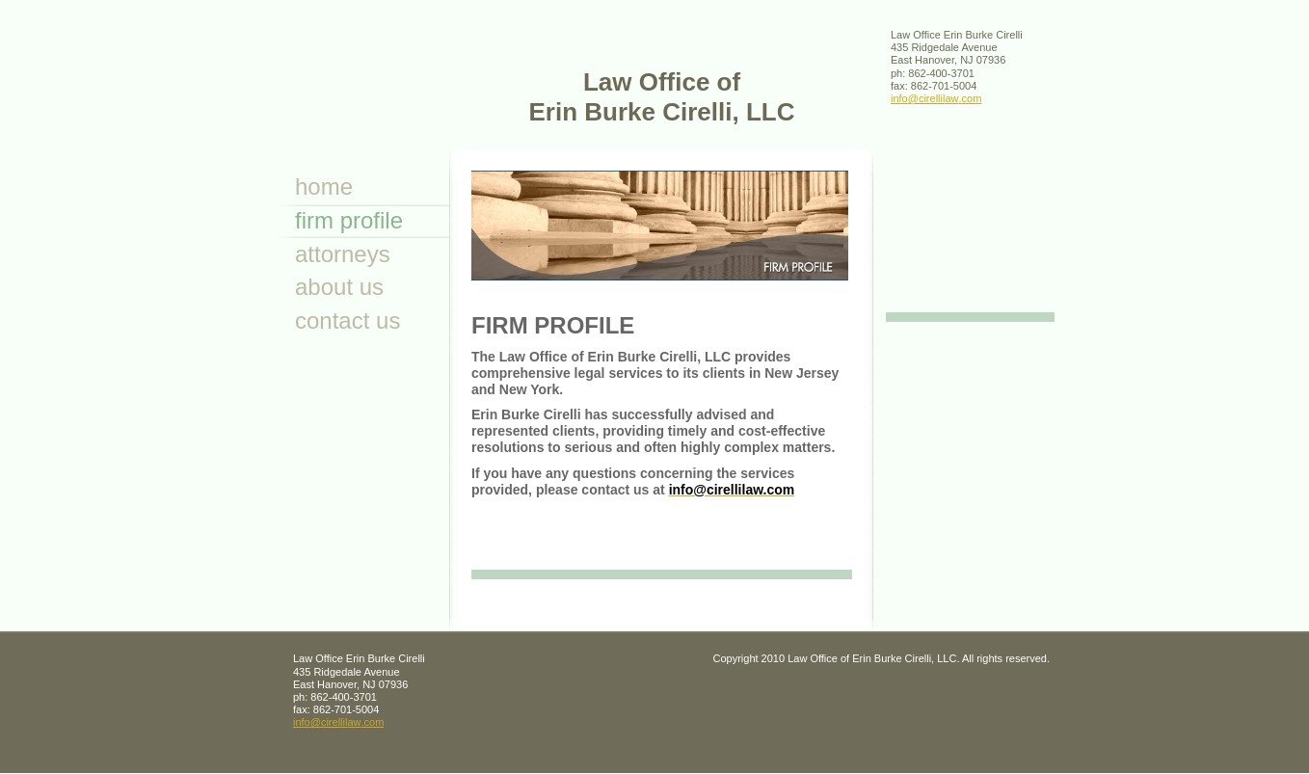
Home (324, 186)
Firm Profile (349, 220)
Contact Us (347, 320)
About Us (339, 287)
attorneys (342, 254)
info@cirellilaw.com (936, 98)
